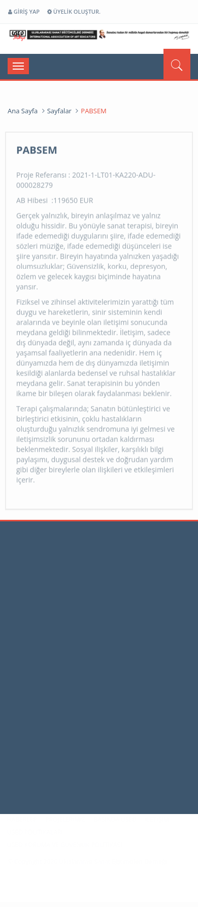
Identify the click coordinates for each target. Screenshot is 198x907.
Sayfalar (59, 110)
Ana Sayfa (23, 110)
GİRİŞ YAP (24, 11)
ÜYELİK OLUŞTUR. (74, 11)
